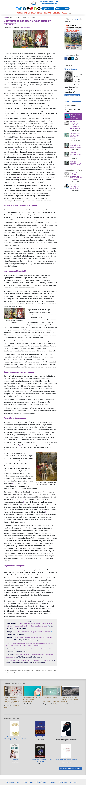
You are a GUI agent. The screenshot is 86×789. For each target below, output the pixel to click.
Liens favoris (41, 782)
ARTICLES (32, 13)
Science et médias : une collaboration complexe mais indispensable (75, 125)
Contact (53, 782)
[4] (20, 445)
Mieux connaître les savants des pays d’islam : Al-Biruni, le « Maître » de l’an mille (12, 700)
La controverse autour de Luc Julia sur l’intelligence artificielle (50, 699)
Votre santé (15, 759)
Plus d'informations (71, 95)
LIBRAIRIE (56, 13)
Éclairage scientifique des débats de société (75, 145)
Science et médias (25, 27)
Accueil (6, 17)
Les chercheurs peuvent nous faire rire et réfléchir (75, 136)
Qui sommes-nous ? (13, 782)
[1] (50, 96)
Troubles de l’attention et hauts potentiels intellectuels (31, 699)
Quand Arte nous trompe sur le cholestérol (75, 186)
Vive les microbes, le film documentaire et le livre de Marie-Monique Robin (15, 738)
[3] (17, 177)
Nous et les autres (66, 737)
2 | (6, 632)
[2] (13, 149)
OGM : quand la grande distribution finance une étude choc (29, 660)
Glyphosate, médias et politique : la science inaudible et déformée (76, 176)
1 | (6, 624)
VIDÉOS (64, 13)
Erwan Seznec (70, 69)
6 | (6, 654)
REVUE (39, 13)
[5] (13, 483)
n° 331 (77, 19)
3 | (6, 637)
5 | (6, 649)
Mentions (63, 782)
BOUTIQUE (47, 13)
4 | (6, 643)
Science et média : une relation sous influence (30, 649)
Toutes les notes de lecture (70, 768)
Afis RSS (73, 782)
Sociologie (72, 704)
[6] (24, 502)
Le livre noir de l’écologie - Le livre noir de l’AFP (41, 760)
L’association (21, 13)
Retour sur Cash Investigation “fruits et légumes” (33, 632)
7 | (6, 660)
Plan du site (28, 782)
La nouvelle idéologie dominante (66, 759)
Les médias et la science (76, 115)
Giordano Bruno (41, 737)
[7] (46, 512)
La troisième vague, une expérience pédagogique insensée (69, 699)
